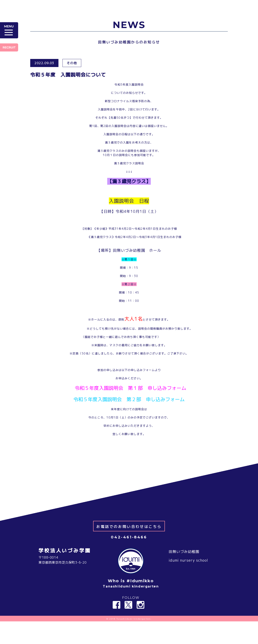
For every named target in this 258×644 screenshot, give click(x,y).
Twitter (128, 627)
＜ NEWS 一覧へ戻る (129, 478)
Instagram (140, 627)
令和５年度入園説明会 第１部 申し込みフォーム (130, 388)
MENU (9, 30)
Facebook (116, 627)
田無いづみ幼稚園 (184, 574)
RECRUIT (9, 47)
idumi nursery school (188, 582)
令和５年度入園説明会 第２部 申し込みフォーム (129, 399)
